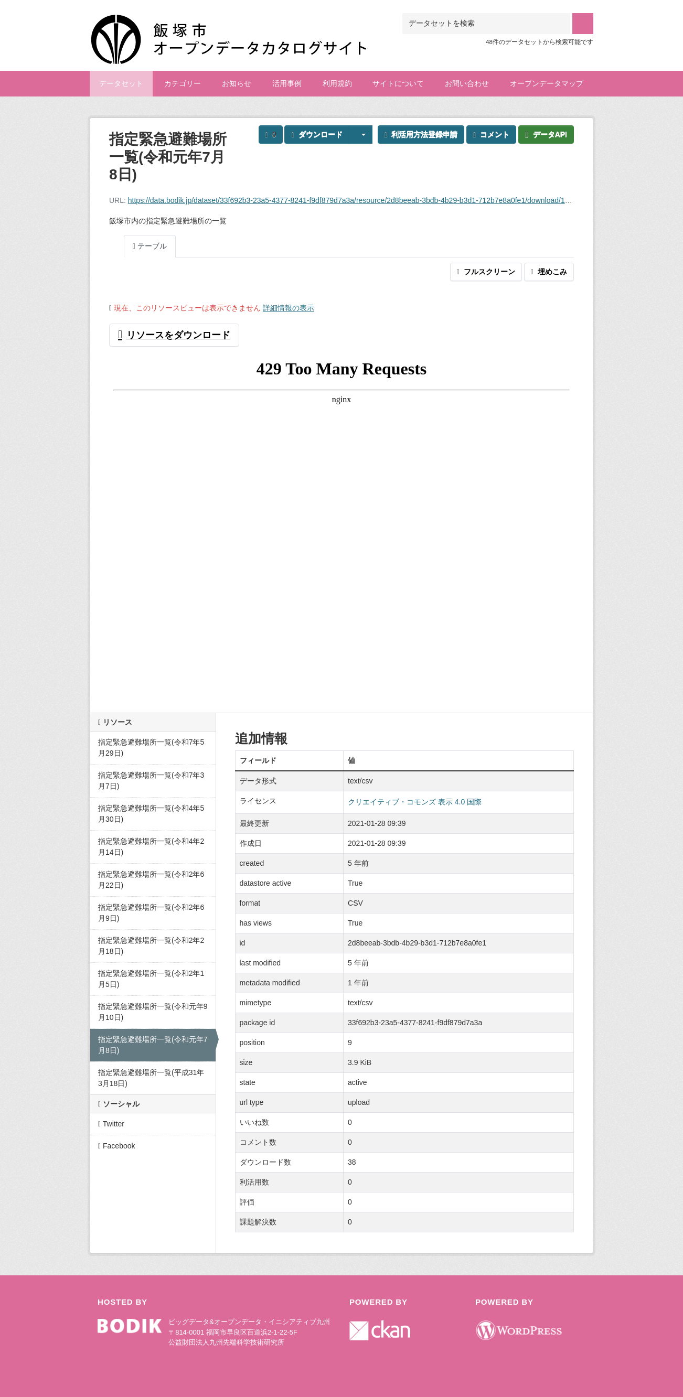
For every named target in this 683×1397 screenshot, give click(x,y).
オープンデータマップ (546, 83)
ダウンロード (316, 134)
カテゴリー (182, 83)
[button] (361, 134)
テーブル (150, 246)
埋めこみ (549, 271)
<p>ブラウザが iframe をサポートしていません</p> (341, 525)
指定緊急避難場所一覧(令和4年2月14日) (151, 846)
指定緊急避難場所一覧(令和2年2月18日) (151, 945)
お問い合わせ (467, 83)
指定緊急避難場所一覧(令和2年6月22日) (151, 879)
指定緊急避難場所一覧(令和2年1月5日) (151, 978)
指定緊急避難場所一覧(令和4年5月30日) (151, 813)
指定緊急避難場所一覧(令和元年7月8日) (152, 1045)
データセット (121, 83)
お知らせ (236, 83)
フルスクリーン (486, 271)
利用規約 (337, 83)
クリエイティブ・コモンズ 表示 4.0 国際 (415, 802)
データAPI (546, 134)
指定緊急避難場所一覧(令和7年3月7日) (151, 780)
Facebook (116, 1146)
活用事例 (287, 83)
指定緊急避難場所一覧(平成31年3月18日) (151, 1078)
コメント (491, 134)
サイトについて (398, 83)
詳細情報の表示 (288, 308)
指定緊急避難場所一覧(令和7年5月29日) (151, 747)
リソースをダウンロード (174, 335)
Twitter (111, 1124)
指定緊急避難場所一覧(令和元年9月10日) (152, 1012)
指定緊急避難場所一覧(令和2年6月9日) (151, 912)
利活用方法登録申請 (421, 134)
